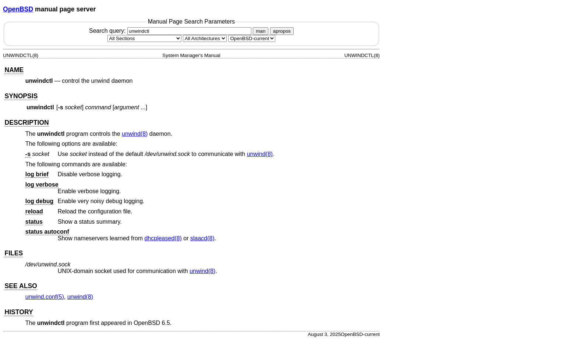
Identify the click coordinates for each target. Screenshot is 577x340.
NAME (14, 70)
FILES (13, 253)
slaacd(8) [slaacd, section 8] (202, 238)
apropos (282, 31)
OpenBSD (18, 9)
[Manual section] (144, 38)
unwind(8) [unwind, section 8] (135, 134)
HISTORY (18, 312)
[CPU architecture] (205, 38)
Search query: (171, 31)
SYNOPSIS (21, 96)
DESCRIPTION (26, 122)
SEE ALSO (20, 286)
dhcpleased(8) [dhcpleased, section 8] (162, 238)
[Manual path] (251, 38)
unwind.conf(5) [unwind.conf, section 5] (44, 297)
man (260, 31)
